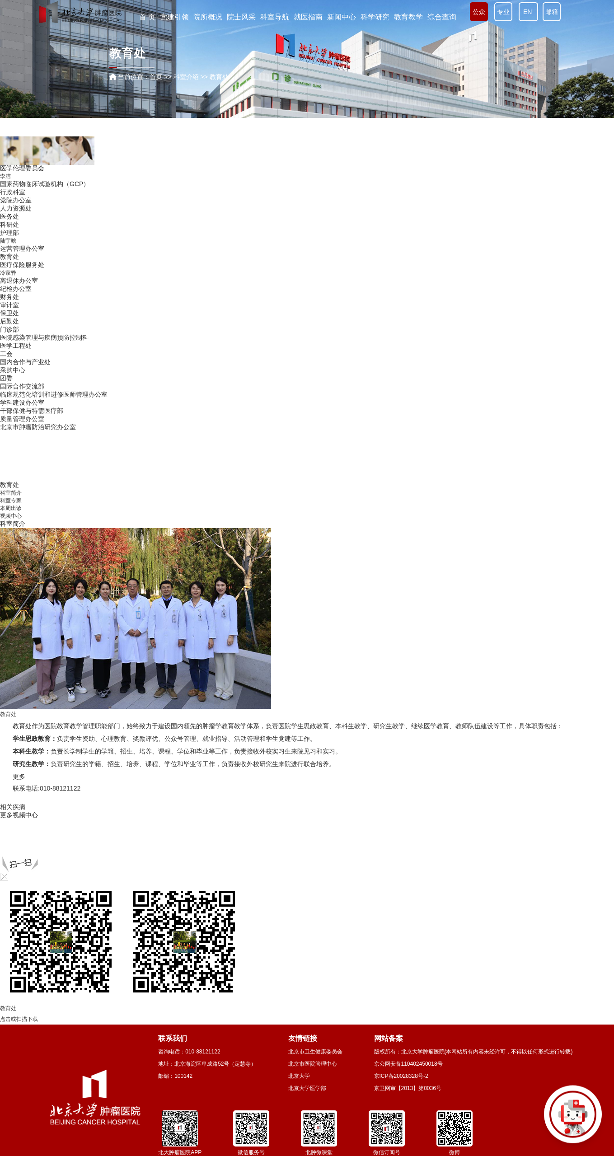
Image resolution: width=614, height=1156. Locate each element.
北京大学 (299, 1076)
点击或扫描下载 (19, 1019)
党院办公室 (16, 200)
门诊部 (9, 329)
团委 (6, 378)
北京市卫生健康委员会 (315, 1051)
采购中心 (12, 370)
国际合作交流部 (22, 386)
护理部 (9, 232)
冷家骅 (8, 273)
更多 (6, 815)
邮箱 (551, 11)
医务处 (9, 216)
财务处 (9, 296)
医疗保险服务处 (22, 264)
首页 (156, 76)
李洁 (5, 176)
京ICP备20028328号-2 (401, 1076)
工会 (6, 353)
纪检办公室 (16, 288)
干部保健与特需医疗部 (31, 410)
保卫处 (9, 313)
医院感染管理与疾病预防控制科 (44, 337)
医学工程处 (16, 345)
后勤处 (9, 321)
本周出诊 (11, 508)
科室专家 (11, 500)
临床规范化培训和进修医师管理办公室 (54, 394)
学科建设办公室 (22, 402)
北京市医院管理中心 (312, 1064)
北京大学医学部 (307, 1088)
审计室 (9, 305)
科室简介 (11, 493)
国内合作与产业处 (25, 361)
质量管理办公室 (22, 418)
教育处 (9, 256)
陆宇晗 (8, 241)
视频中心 (11, 516)
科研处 (9, 224)
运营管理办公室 (22, 248)
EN (528, 11)
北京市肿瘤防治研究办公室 (38, 427)
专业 (503, 11)
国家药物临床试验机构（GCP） (44, 183)
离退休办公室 (19, 280)
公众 (479, 11)
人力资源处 (16, 208)
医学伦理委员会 (22, 168)
